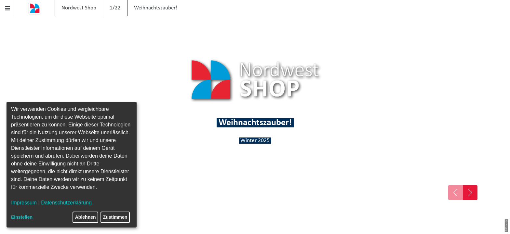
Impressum (24, 202)
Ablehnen (85, 217)
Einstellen (22, 217)
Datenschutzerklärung (66, 202)
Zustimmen (115, 217)
